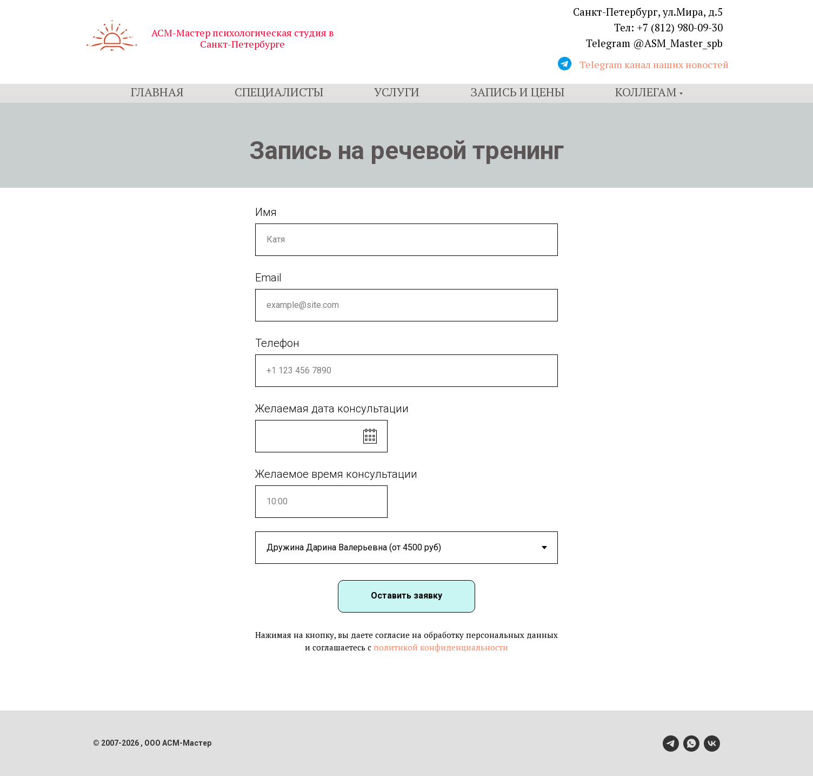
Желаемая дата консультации (332, 408)
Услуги (396, 92)
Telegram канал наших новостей (654, 64)
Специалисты (279, 92)
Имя (266, 212)
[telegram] (671, 743)
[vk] (712, 743)
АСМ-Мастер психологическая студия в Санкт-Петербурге (242, 38)
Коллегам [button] (645, 92)
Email (268, 277)
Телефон (277, 343)
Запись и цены (517, 92)
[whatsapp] (691, 743)
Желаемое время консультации (336, 474)
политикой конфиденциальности (441, 647)
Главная (157, 92)
